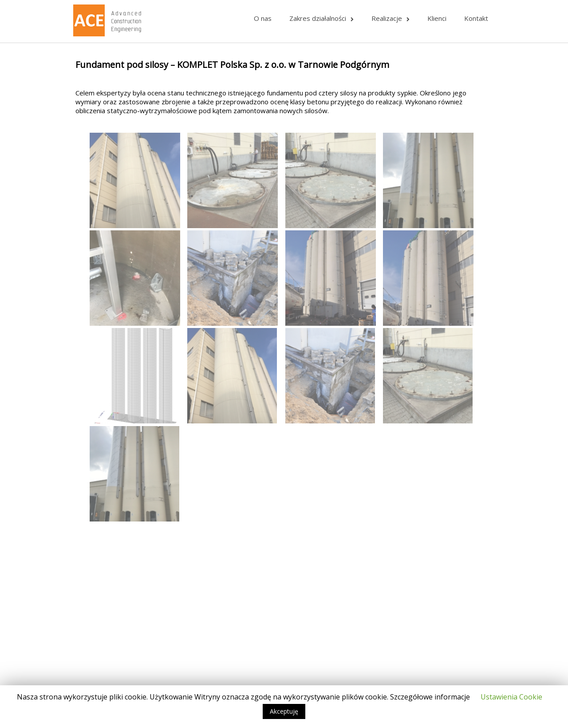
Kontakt (476, 18)
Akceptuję (284, 711)
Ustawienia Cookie (511, 697)
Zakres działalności (321, 18)
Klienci (436, 18)
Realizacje (390, 18)
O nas (263, 18)
